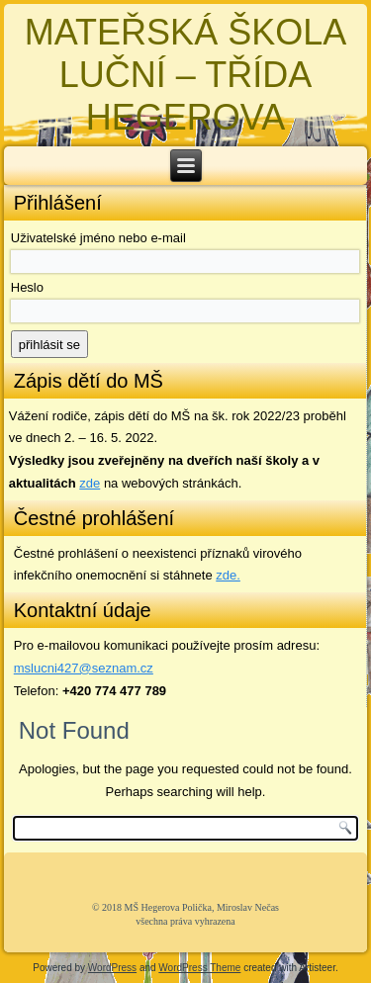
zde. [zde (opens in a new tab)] (228, 575)
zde (89, 483)
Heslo (27, 287)
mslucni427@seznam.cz (83, 668)
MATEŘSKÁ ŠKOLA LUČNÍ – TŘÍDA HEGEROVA (185, 74)
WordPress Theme (199, 967)
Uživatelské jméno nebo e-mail (98, 237)
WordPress (112, 967)
